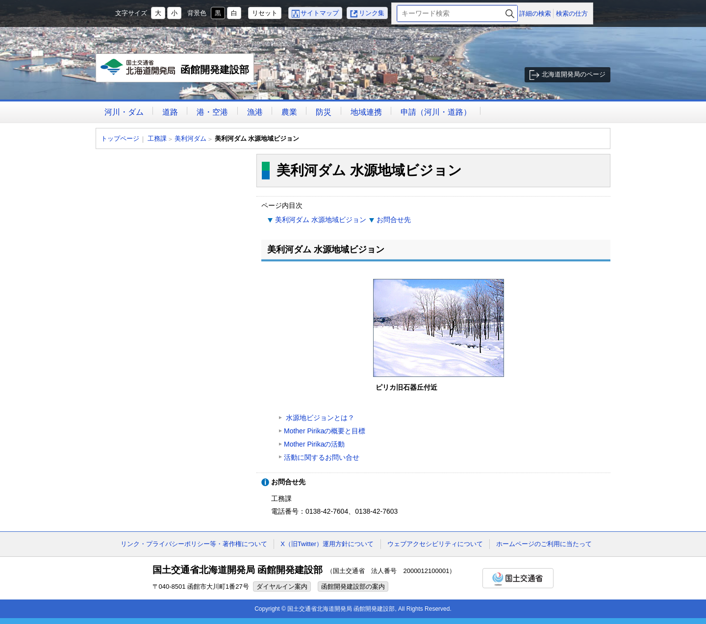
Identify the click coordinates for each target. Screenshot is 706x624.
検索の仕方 (572, 13)
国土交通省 (518, 578)
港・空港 (212, 112)
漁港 (255, 112)
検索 (510, 13)
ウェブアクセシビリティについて (435, 544)
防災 (323, 112)
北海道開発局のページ (573, 74)
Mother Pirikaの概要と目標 (324, 431)
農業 (289, 112)
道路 (170, 112)
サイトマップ (320, 13)
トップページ (120, 138)
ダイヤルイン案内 (281, 586)
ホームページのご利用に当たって (544, 544)
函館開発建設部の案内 (353, 586)
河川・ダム (124, 112)
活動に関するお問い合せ (321, 457)
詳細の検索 (535, 13)
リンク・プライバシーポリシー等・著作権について (194, 544)
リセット (264, 13)
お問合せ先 (394, 220)
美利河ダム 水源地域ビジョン (320, 220)
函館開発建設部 (175, 70)
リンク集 (371, 13)
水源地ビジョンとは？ (319, 418)
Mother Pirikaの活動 (314, 444)
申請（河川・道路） (436, 112)
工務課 (157, 138)
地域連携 (366, 112)
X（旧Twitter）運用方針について (327, 544)
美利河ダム (190, 138)
